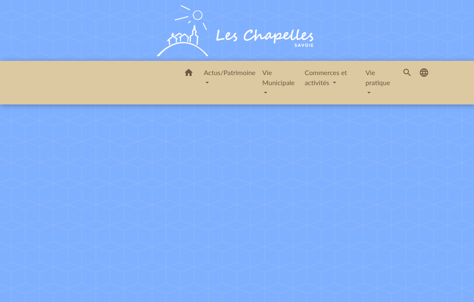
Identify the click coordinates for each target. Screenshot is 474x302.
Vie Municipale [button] (278, 77)
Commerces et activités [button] (326, 77)
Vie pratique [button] (378, 77)
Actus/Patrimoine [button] (229, 72)
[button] (188, 73)
